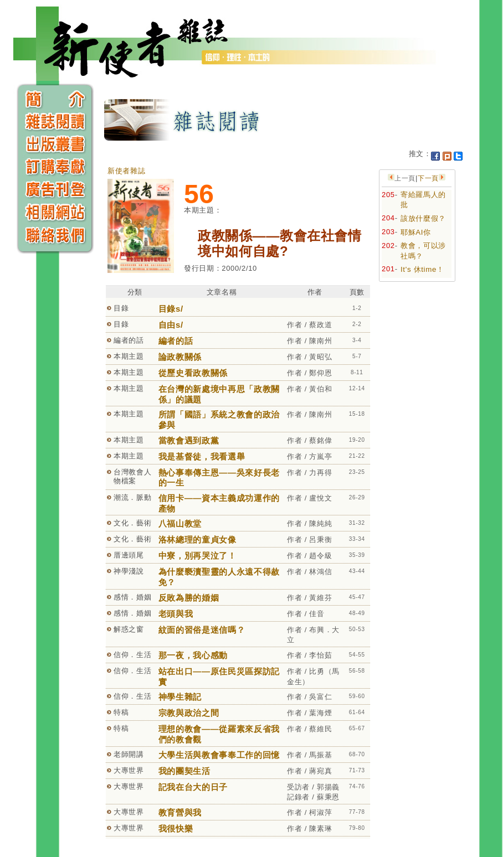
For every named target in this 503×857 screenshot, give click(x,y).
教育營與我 (180, 812)
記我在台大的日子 (193, 787)
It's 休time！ (422, 269)
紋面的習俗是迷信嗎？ (201, 629)
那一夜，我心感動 (193, 655)
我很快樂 (175, 828)
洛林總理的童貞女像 (197, 539)
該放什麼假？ (423, 218)
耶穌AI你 (416, 232)
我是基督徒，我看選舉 (201, 456)
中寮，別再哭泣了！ (197, 555)
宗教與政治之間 (188, 712)
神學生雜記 (180, 696)
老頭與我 (175, 613)
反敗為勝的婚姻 (188, 597)
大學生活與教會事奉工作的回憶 (219, 755)
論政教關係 (180, 357)
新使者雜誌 (126, 171)
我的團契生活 (184, 771)
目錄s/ (170, 308)
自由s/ (170, 324)
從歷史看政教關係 (193, 373)
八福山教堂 (180, 523)
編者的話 (175, 340)
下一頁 (428, 178)
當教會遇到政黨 (188, 440)
